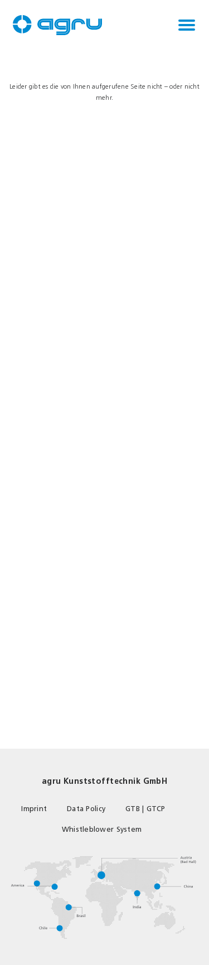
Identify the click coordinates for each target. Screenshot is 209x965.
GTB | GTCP (145, 808)
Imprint (34, 808)
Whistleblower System (102, 829)
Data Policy (86, 808)
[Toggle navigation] (187, 25)
